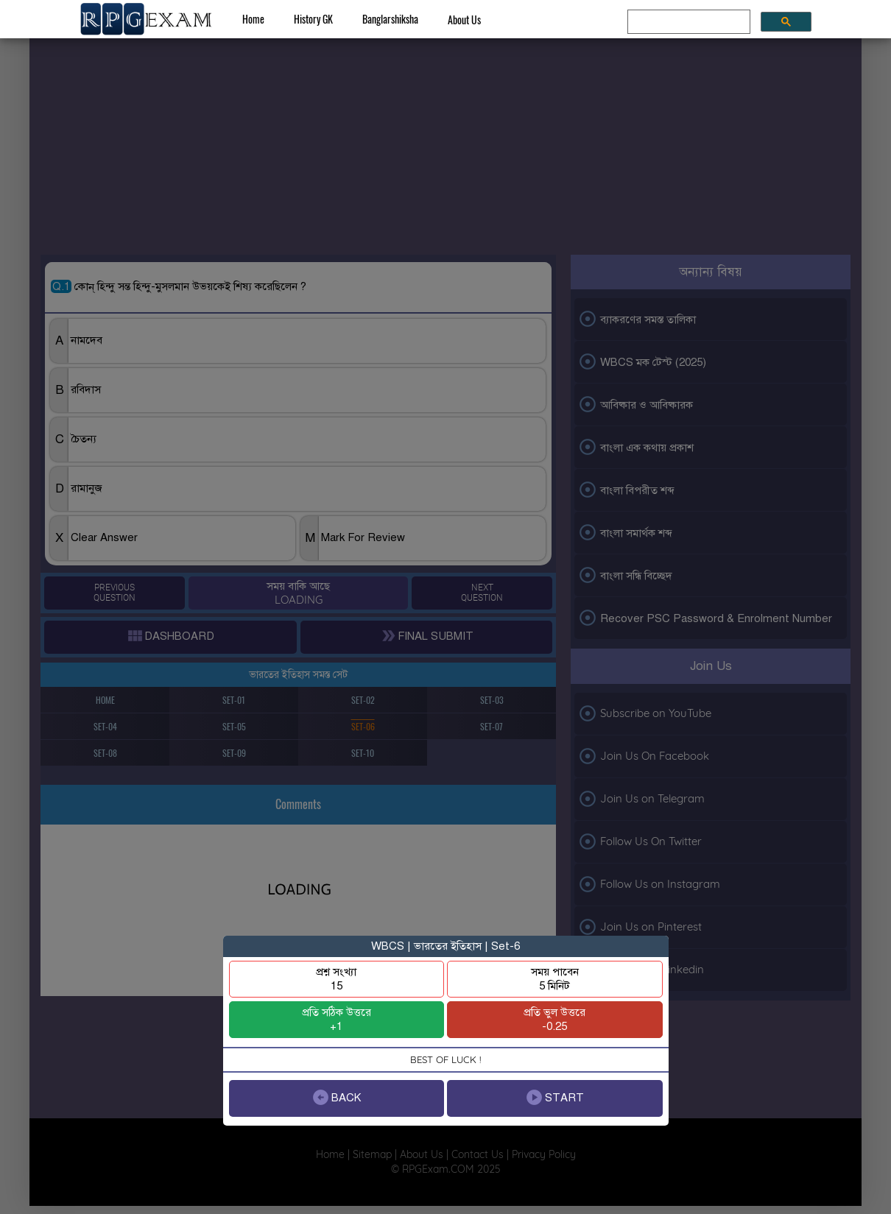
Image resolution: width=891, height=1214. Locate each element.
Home (253, 19)
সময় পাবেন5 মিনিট (555, 978)
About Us (464, 19)
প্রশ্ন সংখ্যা (336, 978)
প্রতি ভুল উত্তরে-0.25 (554, 1019)
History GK (313, 19)
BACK (336, 1097)
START (554, 1097)
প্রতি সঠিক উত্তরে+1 (336, 1019)
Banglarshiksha (390, 19)
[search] (687, 22)
